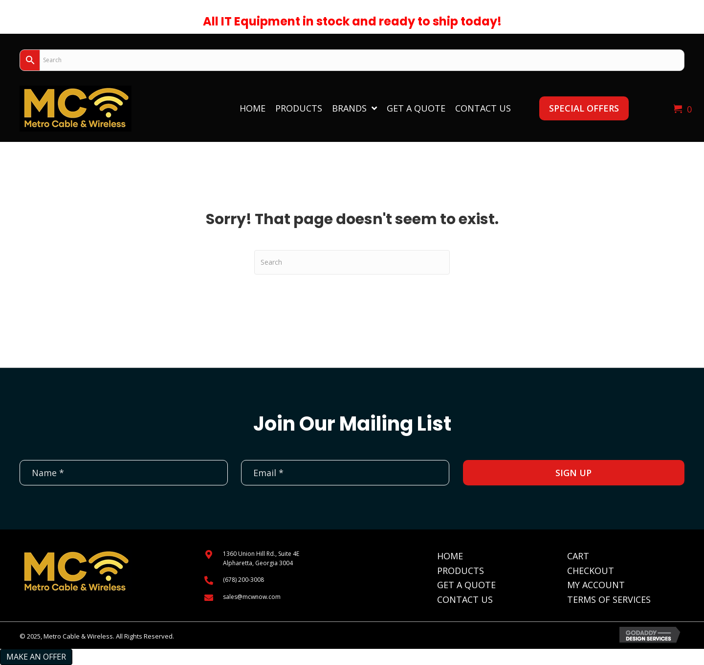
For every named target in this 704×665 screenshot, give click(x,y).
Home (450, 556)
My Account (596, 585)
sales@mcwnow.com (252, 597)
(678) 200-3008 (243, 579)
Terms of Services (609, 599)
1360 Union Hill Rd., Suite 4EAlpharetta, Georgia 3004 (261, 558)
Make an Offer (36, 656)
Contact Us (465, 599)
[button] (584, 108)
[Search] (352, 262)
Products (460, 570)
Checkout (590, 570)
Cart (578, 556)
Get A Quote (466, 585)
